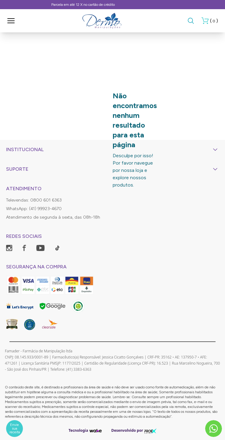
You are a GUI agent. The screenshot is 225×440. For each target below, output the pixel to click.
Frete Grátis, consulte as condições (112, 4)
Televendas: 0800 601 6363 (34, 200)
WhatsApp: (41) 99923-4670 (34, 208)
